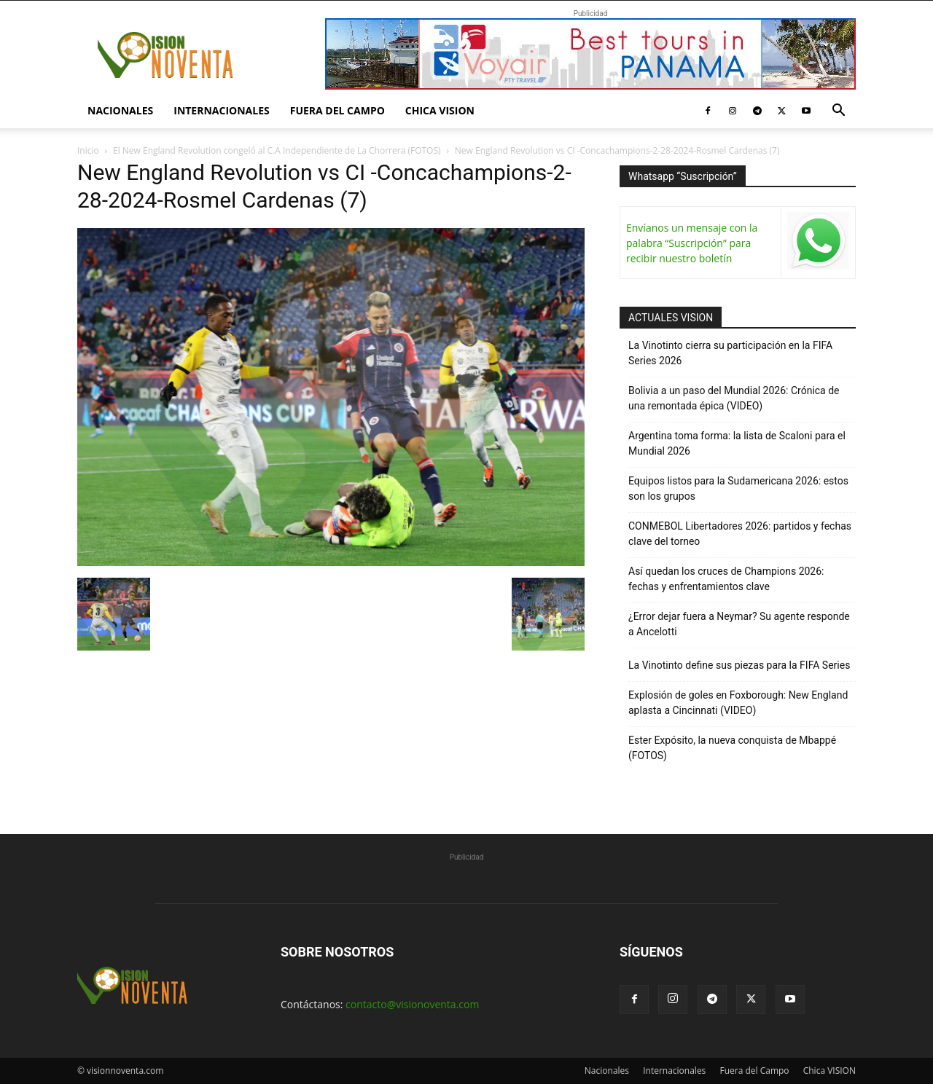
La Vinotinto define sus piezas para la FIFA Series (739, 665)
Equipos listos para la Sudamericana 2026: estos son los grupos (738, 488)
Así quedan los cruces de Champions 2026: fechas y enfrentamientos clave (726, 578)
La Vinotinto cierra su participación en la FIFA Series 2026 (730, 352)
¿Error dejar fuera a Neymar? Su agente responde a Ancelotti (739, 623)
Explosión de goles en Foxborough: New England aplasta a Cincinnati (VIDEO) (738, 702)
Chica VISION (440, 110)
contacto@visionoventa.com (412, 1004)
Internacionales (221, 110)
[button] (838, 112)
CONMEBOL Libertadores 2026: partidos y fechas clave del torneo (739, 533)
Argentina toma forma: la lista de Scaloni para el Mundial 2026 (737, 443)
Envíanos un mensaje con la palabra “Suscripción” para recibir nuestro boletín (691, 243)
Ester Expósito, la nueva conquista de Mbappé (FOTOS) (732, 747)
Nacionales (120, 110)
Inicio (88, 150)
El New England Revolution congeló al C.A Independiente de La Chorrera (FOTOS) (277, 150)
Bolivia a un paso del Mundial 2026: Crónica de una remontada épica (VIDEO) (734, 398)
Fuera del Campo (337, 110)
